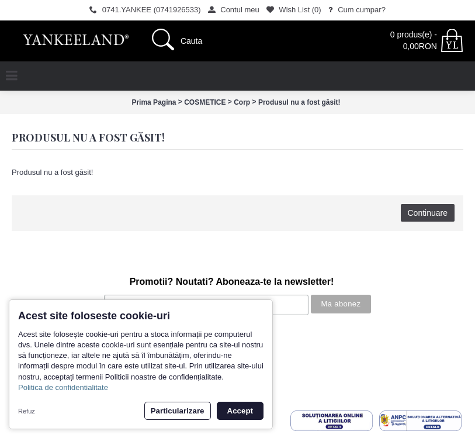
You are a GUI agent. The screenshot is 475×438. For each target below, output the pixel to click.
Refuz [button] (26, 411)
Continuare (428, 213)
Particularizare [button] (177, 410)
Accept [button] (240, 410)
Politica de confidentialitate (63, 387)
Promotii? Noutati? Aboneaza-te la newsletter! (232, 282)
